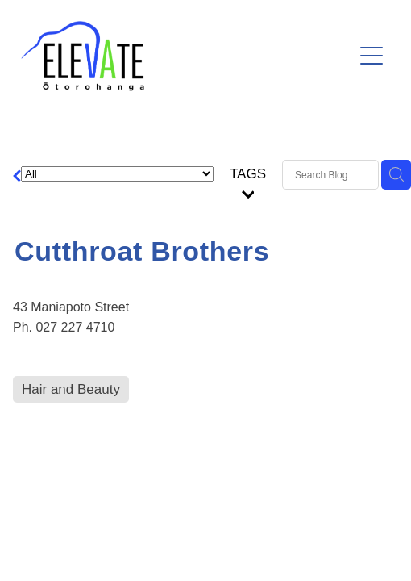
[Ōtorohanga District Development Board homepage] (186, 56)
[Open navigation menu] (371, 55)
